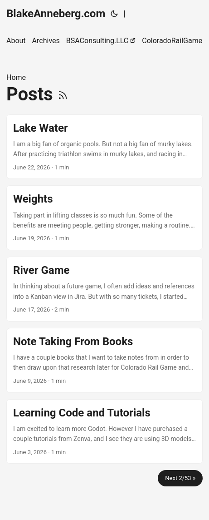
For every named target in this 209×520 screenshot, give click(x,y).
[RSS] (63, 94)
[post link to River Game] (104, 289)
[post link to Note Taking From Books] (104, 360)
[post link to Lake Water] (104, 147)
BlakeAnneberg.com (55, 13)
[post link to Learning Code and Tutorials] (104, 432)
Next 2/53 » (180, 478)
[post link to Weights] (104, 218)
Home (16, 77)
